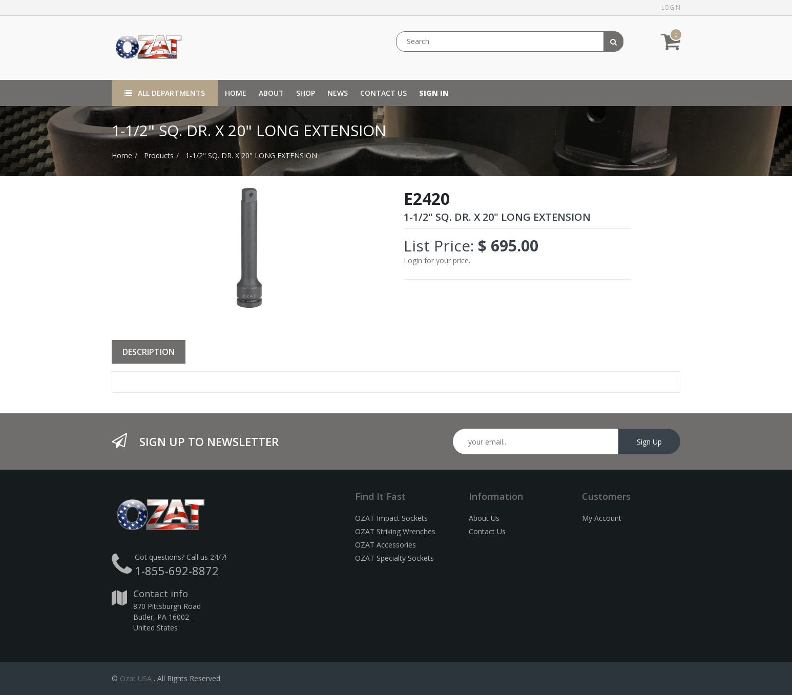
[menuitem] (236, 93)
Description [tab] (148, 351)
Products (159, 155)
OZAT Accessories (385, 545)
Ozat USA (136, 678)
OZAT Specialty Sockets (394, 558)
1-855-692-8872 (177, 570)
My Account (601, 518)
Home (122, 155)
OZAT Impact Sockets (391, 518)
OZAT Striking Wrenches (395, 531)
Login (670, 7)
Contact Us (487, 531)
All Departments (164, 93)
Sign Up (649, 442)
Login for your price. (437, 260)
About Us (484, 518)
